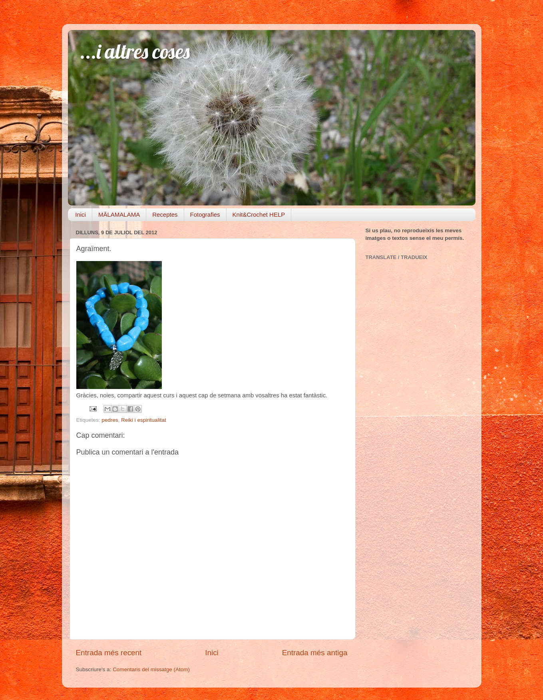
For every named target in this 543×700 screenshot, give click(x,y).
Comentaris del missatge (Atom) (151, 669)
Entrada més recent (109, 652)
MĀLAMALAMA (119, 214)
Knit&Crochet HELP (259, 214)
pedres (109, 420)
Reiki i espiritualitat (143, 420)
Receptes (164, 214)
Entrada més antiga (315, 652)
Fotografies (205, 214)
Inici (80, 214)
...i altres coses (135, 51)
